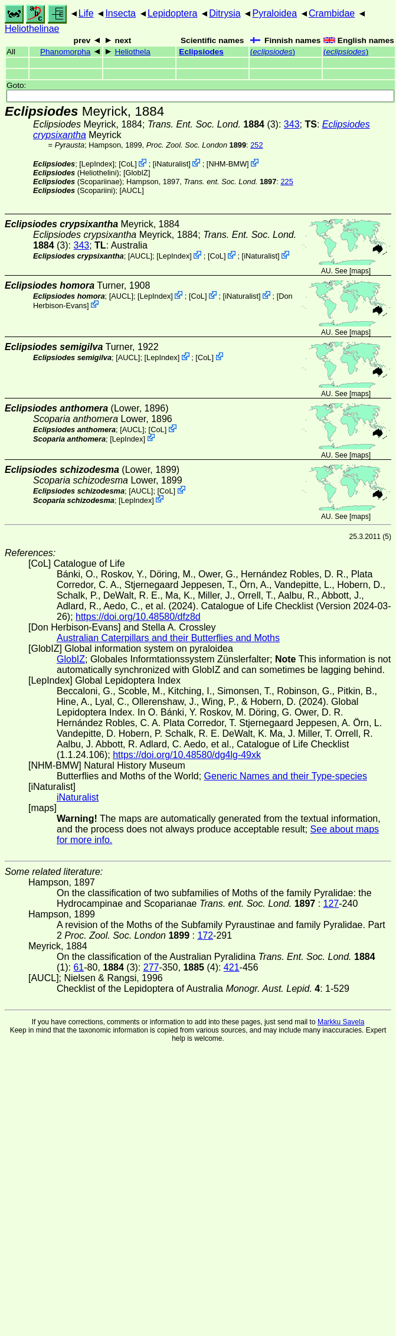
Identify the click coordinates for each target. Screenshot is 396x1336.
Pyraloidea (274, 13)
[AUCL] (132, 190)
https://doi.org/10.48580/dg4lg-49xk (187, 755)
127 (331, 904)
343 (292, 124)
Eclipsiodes (201, 51)
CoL (128, 163)
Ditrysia (224, 13)
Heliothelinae (32, 29)
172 (205, 935)
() (272, 51)
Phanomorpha (65, 51)
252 (256, 145)
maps (359, 271)
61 (78, 967)
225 (286, 181)
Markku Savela (341, 1022)
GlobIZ (136, 172)
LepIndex (97, 163)
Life (86, 13)
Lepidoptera (173, 13)
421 (232, 967)
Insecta (120, 13)
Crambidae (332, 13)
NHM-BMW (227, 163)
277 (151, 967)
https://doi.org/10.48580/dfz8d (138, 617)
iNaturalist (171, 163)
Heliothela (132, 51)
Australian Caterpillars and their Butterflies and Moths (168, 638)
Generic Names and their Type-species (285, 776)
